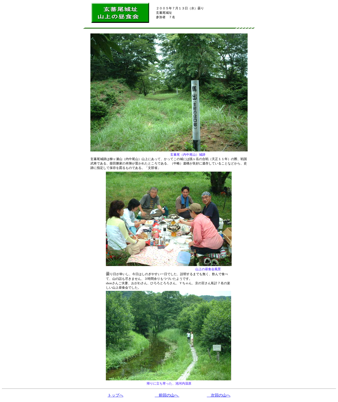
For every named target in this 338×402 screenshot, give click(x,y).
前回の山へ (167, 395)
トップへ (115, 395)
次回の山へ (218, 395)
